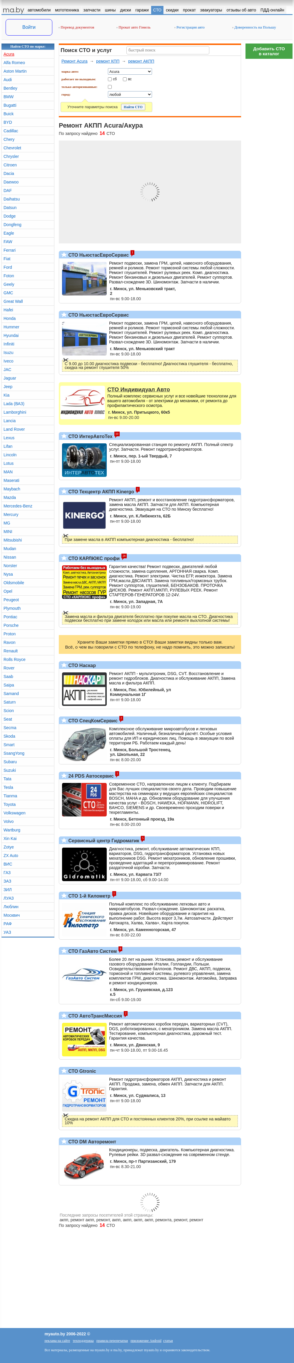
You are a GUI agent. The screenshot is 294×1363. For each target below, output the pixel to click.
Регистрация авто (189, 27)
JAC (7, 369)
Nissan (10, 557)
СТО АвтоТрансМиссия (94, 1015)
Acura (9, 54)
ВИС (8, 864)
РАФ (8, 923)
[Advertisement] (269, 150)
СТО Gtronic (81, 1071)
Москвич (12, 915)
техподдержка (83, 1341)
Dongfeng (12, 224)
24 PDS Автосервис (90, 776)
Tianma (10, 796)
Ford (8, 267)
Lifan (8, 446)
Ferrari (10, 250)
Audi (8, 79)
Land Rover (14, 429)
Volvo (9, 821)
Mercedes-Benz (18, 506)
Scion (9, 710)
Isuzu (8, 352)
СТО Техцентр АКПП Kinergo (100, 491)
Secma (10, 727)
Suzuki (10, 770)
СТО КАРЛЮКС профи (93, 558)
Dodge (10, 216)
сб (115, 79)
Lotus (9, 463)
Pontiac (10, 616)
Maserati (11, 480)
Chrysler (11, 156)
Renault (11, 651)
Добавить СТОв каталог (269, 51)
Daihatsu (12, 199)
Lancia (10, 420)
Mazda (10, 497)
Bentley (10, 88)
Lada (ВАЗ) (14, 403)
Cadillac (11, 130)
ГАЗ (7, 872)
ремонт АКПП (141, 61)
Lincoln (10, 454)
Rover (9, 668)
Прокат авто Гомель (133, 27)
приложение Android (146, 1341)
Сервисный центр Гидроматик (103, 840)
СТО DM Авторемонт (91, 1141)
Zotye (9, 847)
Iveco (8, 361)
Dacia (9, 173)
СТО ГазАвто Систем (92, 951)
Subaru (10, 761)
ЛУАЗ (9, 898)
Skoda (9, 736)
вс (130, 79)
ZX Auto (11, 855)
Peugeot (11, 599)
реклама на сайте (57, 1341)
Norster (10, 565)
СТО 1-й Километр (89, 895)
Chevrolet (12, 148)
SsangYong (14, 753)
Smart (9, 744)
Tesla (8, 787)
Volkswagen (15, 813)
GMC (8, 292)
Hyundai (11, 335)
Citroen (10, 165)
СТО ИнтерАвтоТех (90, 436)
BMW (9, 96)
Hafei (8, 310)
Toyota (10, 804)
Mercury (11, 514)
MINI (8, 531)
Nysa (8, 574)
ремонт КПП (107, 61)
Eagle (9, 233)
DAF (8, 190)
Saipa (9, 685)
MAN (8, 472)
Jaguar (10, 378)
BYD (8, 122)
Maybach (12, 489)
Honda (10, 318)
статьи (168, 1341)
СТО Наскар (81, 665)
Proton (10, 634)
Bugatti (10, 105)
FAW (8, 241)
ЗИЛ (8, 889)
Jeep (8, 386)
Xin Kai (10, 838)
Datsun (10, 207)
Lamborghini (15, 412)
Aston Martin (15, 71)
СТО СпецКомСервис (92, 720)
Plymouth (12, 608)
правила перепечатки (112, 1341)
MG (7, 523)
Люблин (11, 906)
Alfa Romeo (14, 62)
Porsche (11, 625)
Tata (7, 778)
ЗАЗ (7, 881)
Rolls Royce (15, 659)
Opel (8, 591)
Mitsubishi (13, 540)
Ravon (9, 642)
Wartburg (12, 830)
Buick (9, 113)
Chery (9, 139)
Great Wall (13, 301)
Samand (11, 693)
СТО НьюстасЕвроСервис (98, 255)
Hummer (11, 327)
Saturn (10, 702)
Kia (6, 395)
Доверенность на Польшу (254, 27)
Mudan (10, 548)
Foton (9, 275)
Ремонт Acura (74, 61)
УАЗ (7, 932)
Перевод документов (76, 27)
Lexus (9, 437)
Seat (8, 719)
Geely (9, 284)
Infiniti (9, 344)
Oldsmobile (14, 582)
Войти (29, 27)
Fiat (7, 258)
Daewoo (11, 182)
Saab (8, 676)
